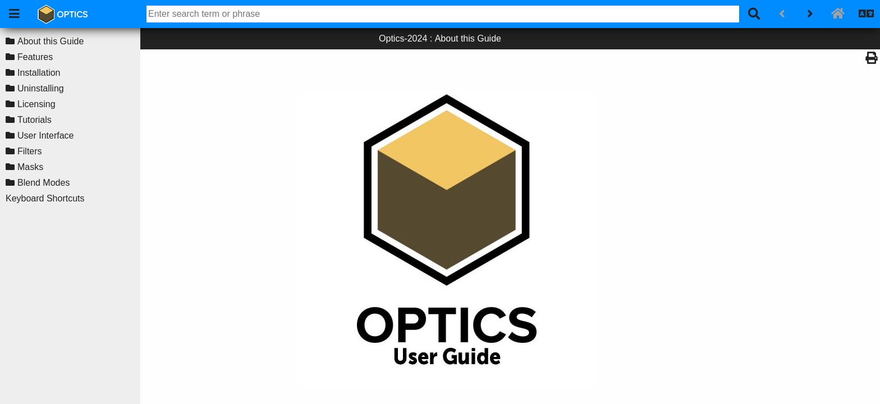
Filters (29, 151)
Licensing (36, 104)
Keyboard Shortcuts (45, 198)
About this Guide (50, 41)
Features (35, 57)
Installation (39, 72)
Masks (30, 167)
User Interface (45, 135)
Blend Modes (43, 182)
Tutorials (34, 120)
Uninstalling (40, 88)
